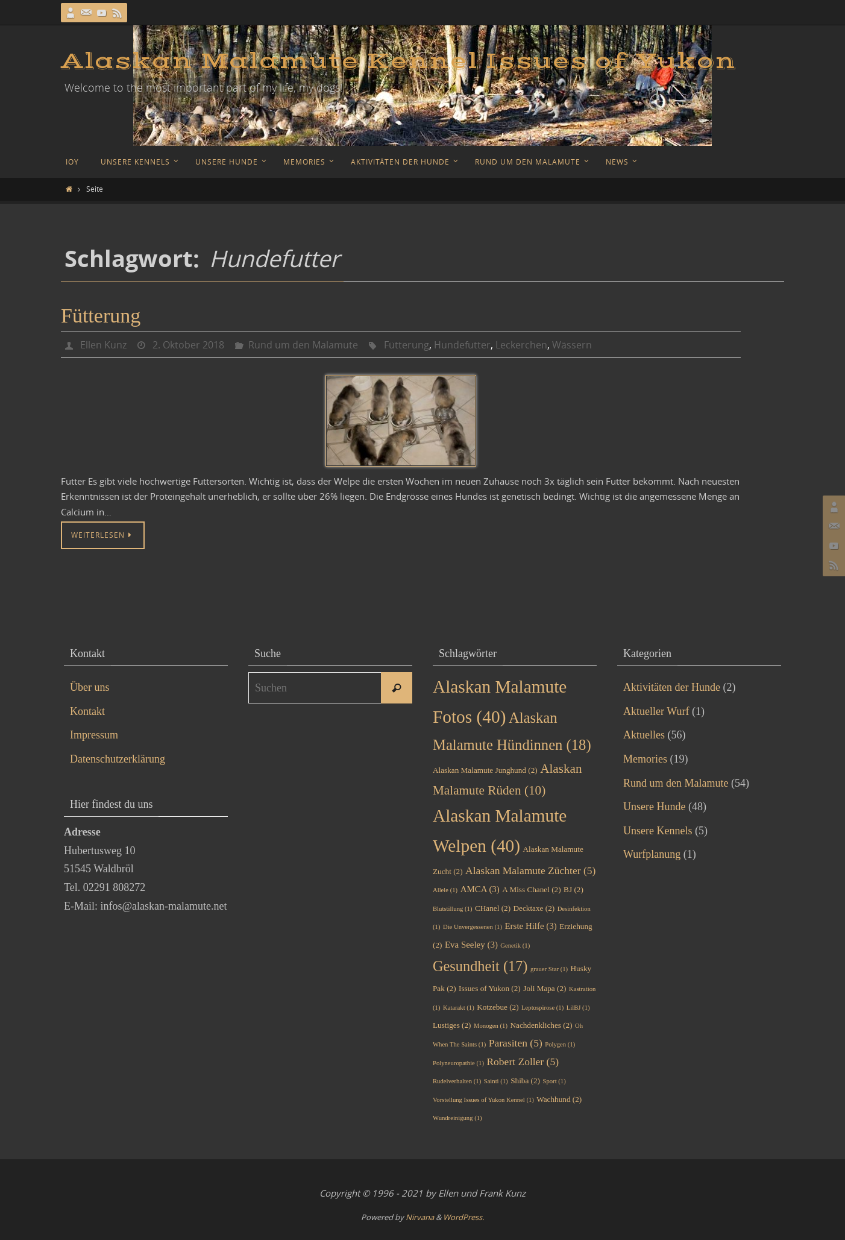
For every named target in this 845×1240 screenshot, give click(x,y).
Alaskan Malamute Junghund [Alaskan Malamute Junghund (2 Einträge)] (485, 770)
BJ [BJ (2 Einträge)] (573, 889)
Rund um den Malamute (303, 344)
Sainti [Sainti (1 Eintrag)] (496, 1081)
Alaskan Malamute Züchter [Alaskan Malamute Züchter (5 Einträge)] (530, 870)
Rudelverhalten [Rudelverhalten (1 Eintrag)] (457, 1081)
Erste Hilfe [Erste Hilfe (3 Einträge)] (531, 926)
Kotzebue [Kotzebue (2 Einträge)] (497, 1007)
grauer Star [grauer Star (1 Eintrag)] (549, 969)
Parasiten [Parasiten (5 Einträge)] (515, 1043)
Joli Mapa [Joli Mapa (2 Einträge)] (544, 988)
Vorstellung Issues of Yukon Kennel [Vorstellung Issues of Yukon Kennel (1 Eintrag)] (483, 1100)
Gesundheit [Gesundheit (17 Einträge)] (480, 966)
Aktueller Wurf (656, 711)
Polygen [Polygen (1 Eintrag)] (560, 1044)
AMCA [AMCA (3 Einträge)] (480, 889)
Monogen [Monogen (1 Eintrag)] (490, 1025)
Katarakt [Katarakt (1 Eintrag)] (458, 1007)
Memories (645, 759)
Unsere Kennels (657, 831)
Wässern (572, 344)
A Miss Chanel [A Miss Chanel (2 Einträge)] (531, 889)
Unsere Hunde (654, 807)
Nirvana (420, 1217)
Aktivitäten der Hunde (671, 687)
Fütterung (100, 315)
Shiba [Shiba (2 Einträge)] (525, 1080)
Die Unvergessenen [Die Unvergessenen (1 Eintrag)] (472, 927)
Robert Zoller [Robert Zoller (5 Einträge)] (522, 1062)
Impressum (94, 735)
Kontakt (87, 711)
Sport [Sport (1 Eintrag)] (554, 1081)
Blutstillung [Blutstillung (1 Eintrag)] (452, 908)
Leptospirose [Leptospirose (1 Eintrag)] (542, 1007)
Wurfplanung (651, 854)
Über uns (90, 687)
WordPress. (463, 1217)
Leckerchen (521, 344)
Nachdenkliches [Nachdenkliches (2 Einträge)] (541, 1025)
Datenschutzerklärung (117, 759)
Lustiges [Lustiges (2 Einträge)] (452, 1025)
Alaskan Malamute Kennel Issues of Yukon (398, 61)
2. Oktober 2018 (188, 344)
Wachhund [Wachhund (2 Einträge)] (559, 1099)
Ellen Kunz (103, 344)
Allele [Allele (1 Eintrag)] (445, 890)
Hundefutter (462, 344)
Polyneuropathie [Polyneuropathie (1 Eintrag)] (458, 1063)
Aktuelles (644, 735)
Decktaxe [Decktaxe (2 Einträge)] (534, 908)
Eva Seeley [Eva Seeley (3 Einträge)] (471, 944)
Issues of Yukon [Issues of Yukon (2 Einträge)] (490, 988)
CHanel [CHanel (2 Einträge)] (492, 908)
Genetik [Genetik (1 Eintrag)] (515, 945)
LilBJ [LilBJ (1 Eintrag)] (578, 1007)
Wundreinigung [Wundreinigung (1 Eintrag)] (457, 1118)
